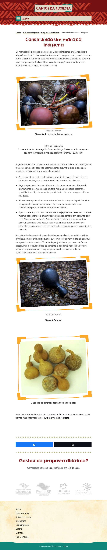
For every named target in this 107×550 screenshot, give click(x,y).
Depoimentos (22, 525)
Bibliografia (21, 521)
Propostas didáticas (50, 33)
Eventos (19, 533)
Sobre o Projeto (23, 517)
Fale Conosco (22, 537)
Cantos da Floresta (53, 8)
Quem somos (22, 513)
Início (18, 33)
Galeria (19, 529)
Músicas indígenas (31, 33)
